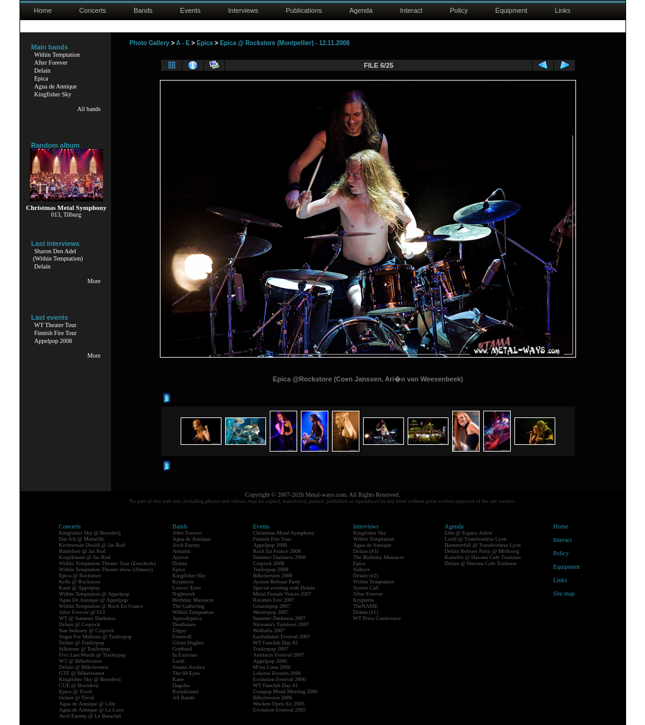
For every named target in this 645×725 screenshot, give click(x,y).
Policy (458, 10)
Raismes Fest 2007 (274, 600)
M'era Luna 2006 (272, 667)
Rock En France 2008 (277, 551)
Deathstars (184, 624)
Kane (178, 679)
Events (190, 10)
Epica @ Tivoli (76, 691)
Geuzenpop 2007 (271, 606)
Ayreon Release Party (277, 582)
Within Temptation (57, 54)
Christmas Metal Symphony (284, 533)
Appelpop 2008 (53, 340)
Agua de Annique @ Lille (87, 704)
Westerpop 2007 (271, 612)
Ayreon (181, 557)
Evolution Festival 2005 (279, 710)
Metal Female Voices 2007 (282, 594)
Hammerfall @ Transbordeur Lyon (483, 545)
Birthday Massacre (193, 600)
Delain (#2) (365, 575)
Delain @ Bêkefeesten (84, 667)
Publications (304, 10)
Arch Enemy (187, 545)
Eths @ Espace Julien (468, 533)
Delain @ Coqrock (80, 624)
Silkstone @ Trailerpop (84, 649)
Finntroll (182, 636)
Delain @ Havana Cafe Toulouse (481, 563)
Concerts (92, 10)
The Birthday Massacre (379, 557)
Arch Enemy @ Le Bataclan (90, 716)
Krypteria (183, 582)
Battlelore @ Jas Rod (82, 551)
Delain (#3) (365, 551)
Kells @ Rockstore (80, 582)
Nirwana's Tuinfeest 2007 (281, 624)
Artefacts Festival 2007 (278, 655)
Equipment (511, 10)
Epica (41, 78)
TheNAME (365, 606)
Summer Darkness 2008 (279, 557)
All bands (89, 109)
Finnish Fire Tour (55, 333)
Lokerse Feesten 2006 (277, 673)
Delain (42, 70)
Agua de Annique (55, 86)
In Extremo (185, 655)
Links (563, 10)
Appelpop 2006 (270, 661)
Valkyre (361, 569)
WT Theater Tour (55, 325)
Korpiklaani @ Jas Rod (84, 557)
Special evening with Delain (284, 588)
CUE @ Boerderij (79, 685)
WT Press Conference (377, 618)
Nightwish (184, 594)
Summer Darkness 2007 (279, 618)
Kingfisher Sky (52, 94)
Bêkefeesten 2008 (272, 575)
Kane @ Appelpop (79, 588)
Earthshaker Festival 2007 (282, 636)
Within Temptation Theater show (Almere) (106, 569)
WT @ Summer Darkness (87, 618)
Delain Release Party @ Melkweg (482, 551)
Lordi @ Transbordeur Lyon (476, 539)
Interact (411, 10)
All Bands (184, 697)
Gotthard (182, 649)
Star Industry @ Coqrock (87, 630)
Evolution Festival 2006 (279, 679)
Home (43, 10)
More (94, 281)
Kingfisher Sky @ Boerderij (90, 533)
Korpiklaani (186, 691)
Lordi (179, 661)
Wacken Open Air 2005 (279, 704)
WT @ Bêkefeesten (81, 661)
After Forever (51, 62)
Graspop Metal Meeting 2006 (285, 691)
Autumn (182, 551)
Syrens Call (366, 588)
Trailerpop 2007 (271, 649)
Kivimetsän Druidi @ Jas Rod (92, 545)
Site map (564, 593)
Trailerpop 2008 (271, 569)
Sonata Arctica (189, 667)
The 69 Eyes (186, 673)
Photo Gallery (149, 43)
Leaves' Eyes (187, 588)
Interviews (243, 10)
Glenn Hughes (188, 643)
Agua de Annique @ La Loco (91, 710)
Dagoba (181, 685)
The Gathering (188, 606)
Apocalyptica (187, 618)
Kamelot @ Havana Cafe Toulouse (483, 557)
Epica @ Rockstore (80, 575)
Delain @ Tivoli (77, 697)
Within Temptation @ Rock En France (101, 606)
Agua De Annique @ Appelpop (93, 600)
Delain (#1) (365, 612)
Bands (143, 10)
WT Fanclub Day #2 (275, 643)
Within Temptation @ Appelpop (94, 594)
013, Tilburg (66, 214)
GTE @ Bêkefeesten (81, 673)
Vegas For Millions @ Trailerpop (95, 636)
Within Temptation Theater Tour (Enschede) (107, 563)
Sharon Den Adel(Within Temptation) (58, 255)
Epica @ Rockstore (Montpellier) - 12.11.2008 (285, 43)
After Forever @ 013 (82, 612)
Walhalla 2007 (269, 630)
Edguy (180, 630)
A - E (182, 43)
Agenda (361, 10)
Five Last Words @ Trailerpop (92, 655)
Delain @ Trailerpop (81, 643)
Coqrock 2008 (268, 563)
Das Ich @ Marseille (82, 539)
